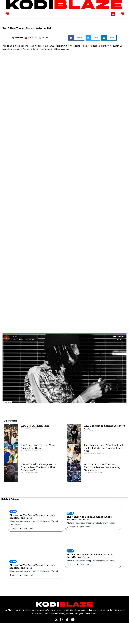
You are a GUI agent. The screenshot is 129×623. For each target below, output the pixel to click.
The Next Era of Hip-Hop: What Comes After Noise (38, 446)
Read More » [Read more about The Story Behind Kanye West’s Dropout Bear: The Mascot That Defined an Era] (25, 477)
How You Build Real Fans (35, 425)
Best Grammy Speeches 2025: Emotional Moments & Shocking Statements (102, 467)
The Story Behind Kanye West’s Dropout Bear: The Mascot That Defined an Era (38, 467)
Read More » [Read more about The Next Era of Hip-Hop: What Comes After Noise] (25, 454)
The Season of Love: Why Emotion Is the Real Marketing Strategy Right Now (104, 447)
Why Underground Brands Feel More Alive (104, 427)
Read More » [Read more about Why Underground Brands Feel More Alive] (88, 435)
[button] (113, 14)
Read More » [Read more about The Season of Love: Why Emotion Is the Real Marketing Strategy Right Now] (88, 457)
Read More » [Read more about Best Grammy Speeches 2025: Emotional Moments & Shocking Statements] (88, 477)
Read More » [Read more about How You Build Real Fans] (25, 432)
